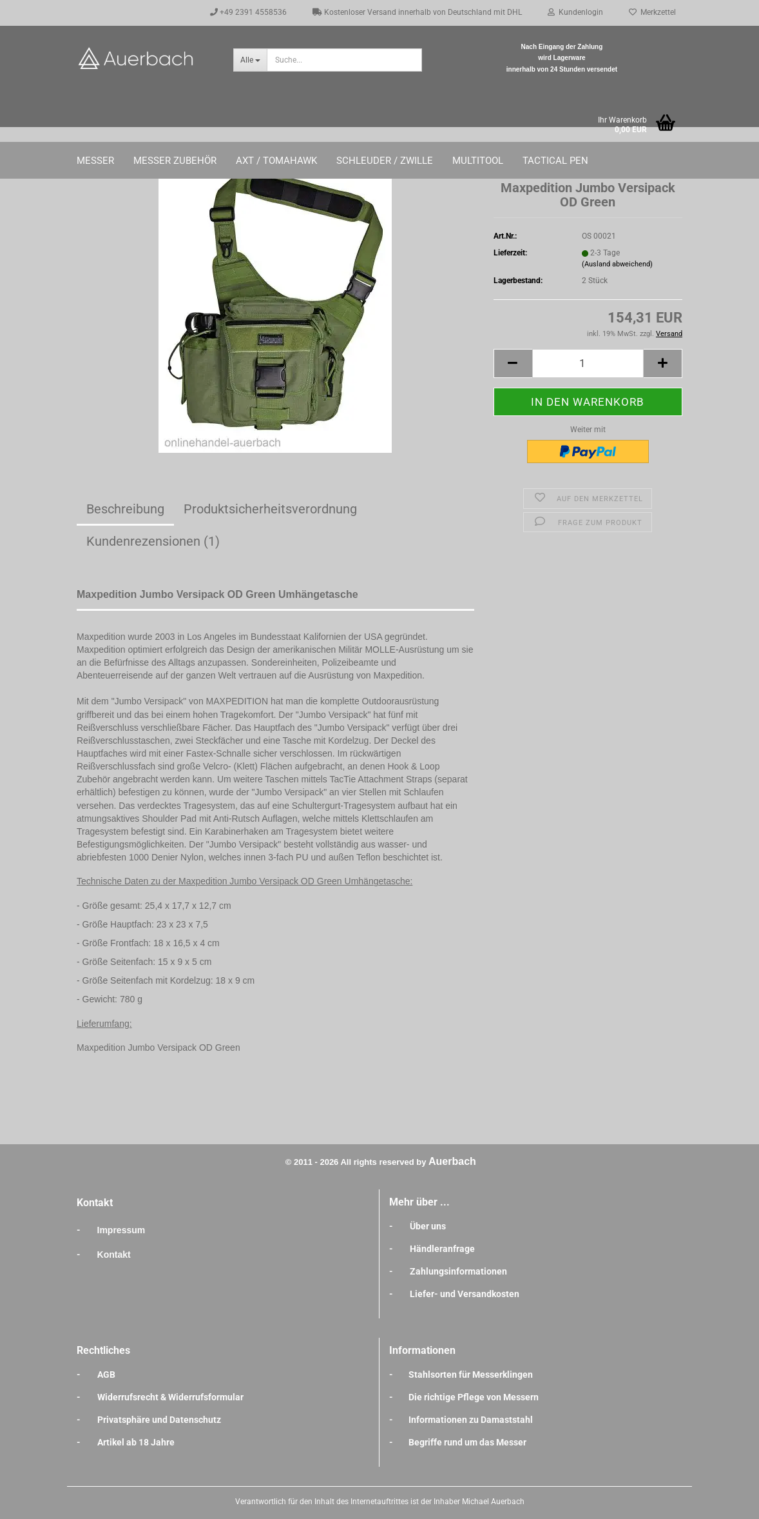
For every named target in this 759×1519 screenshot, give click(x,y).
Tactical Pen (555, 160)
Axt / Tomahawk (276, 160)
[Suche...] (250, 60)
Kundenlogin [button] (575, 12)
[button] (513, 363)
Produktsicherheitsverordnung (270, 509)
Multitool (477, 160)
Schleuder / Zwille (384, 160)
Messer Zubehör (174, 160)
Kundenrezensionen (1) (153, 541)
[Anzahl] (588, 363)
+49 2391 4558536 (248, 12)
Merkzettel (652, 12)
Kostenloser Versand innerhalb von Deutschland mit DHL (417, 12)
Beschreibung (125, 509)
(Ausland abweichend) (617, 264)
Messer (95, 160)
